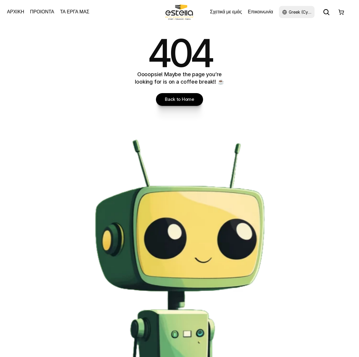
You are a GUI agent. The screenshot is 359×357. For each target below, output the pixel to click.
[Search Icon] (326, 12)
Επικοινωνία (260, 12)
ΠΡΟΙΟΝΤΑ (42, 12)
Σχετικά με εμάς (226, 12)
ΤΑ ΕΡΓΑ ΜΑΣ (74, 12)
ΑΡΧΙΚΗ (15, 12)
